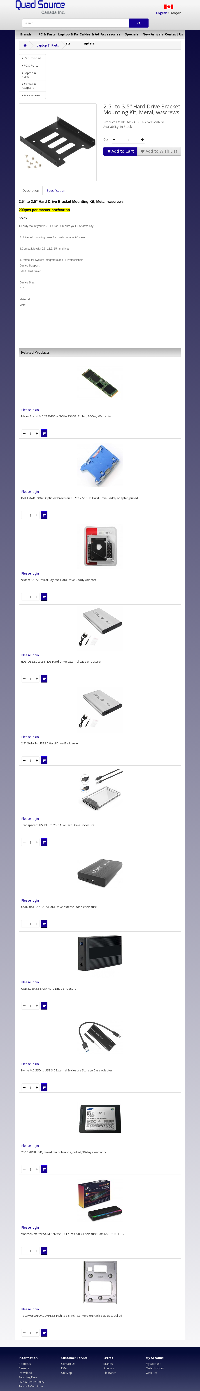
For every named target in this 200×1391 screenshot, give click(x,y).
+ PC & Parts (30, 65)
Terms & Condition (31, 1386)
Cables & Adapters (89, 35)
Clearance (109, 1373)
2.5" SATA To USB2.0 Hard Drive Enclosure (49, 743)
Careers (24, 1368)
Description (30, 190)
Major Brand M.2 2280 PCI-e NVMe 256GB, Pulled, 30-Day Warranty (66, 416)
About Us (25, 1364)
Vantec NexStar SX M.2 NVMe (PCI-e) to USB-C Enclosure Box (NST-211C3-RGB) (73, 1234)
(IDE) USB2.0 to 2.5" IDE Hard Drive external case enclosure (61, 661)
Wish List (151, 1373)
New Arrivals (153, 34)
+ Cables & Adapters (29, 86)
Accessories (110, 34)
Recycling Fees (28, 1377)
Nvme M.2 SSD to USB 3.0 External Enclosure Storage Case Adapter (66, 1070)
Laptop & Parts (68, 35)
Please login (30, 410)
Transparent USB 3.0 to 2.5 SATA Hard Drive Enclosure (57, 825)
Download (25, 1373)
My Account (153, 1364)
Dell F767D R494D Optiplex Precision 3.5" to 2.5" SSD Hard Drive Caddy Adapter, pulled (79, 498)
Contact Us (174, 34)
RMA (64, 1368)
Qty (105, 139)
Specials (131, 34)
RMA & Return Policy (31, 1382)
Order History (155, 1368)
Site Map (66, 1373)
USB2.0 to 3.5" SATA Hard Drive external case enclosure (59, 907)
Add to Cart (120, 151)
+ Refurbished (31, 58)
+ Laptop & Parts (29, 75)
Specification (56, 190)
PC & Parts (47, 34)
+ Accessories (31, 95)
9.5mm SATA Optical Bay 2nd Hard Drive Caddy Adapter (58, 580)
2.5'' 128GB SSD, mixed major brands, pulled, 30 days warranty (63, 1152)
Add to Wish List (159, 151)
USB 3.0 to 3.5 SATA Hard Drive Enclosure (49, 989)
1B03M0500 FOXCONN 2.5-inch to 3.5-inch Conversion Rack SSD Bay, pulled (71, 1316)
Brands (26, 34)
